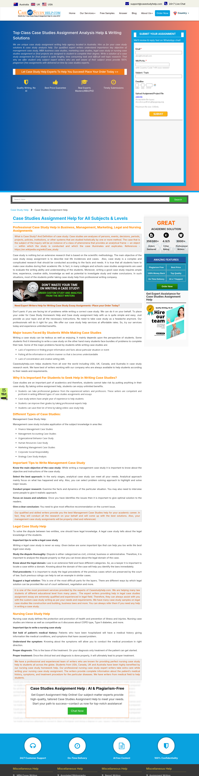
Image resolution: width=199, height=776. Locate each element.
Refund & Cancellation (102, 746)
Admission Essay (68, 720)
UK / (76, 754)
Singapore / (96, 754)
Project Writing (111, 720)
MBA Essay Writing (25, 716)
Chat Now (77, 652)
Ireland (133, 754)
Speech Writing (111, 724)
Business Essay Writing (27, 724)
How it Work (40, 746)
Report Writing (111, 716)
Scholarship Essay (68, 724)
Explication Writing (69, 727)
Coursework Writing (158, 727)
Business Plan (22, 727)
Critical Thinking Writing (71, 735)
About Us (147, 13)
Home (72, 13)
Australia (21, 4)
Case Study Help (20, 151)
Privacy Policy (65, 746)
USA (47, 4)
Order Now (162, 13)
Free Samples (107, 13)
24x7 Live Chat (174, 3)
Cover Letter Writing (114, 731)
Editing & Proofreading (115, 735)
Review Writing (67, 731)
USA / (84, 754)
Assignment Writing (158, 716)
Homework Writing (157, 724)
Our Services (87, 13)
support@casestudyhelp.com (143, 3)
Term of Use (81, 746)
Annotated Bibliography (71, 716)
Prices (52, 746)
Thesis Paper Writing (159, 731)
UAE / (107, 754)
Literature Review (24, 731)
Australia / (67, 754)
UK (35, 4)
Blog (134, 13)
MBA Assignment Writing (28, 720)
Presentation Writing (114, 727)
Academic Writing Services (162, 735)
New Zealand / (120, 754)
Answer (123, 13)
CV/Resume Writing (25, 735)
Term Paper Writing (158, 720)
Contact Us (33, 749)
